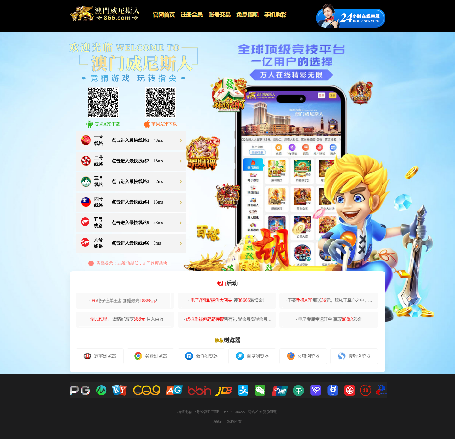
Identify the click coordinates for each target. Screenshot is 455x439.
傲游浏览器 (201, 356)
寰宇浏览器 (99, 356)
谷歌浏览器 (150, 356)
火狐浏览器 (303, 356)
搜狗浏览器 (354, 356)
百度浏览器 (252, 356)
